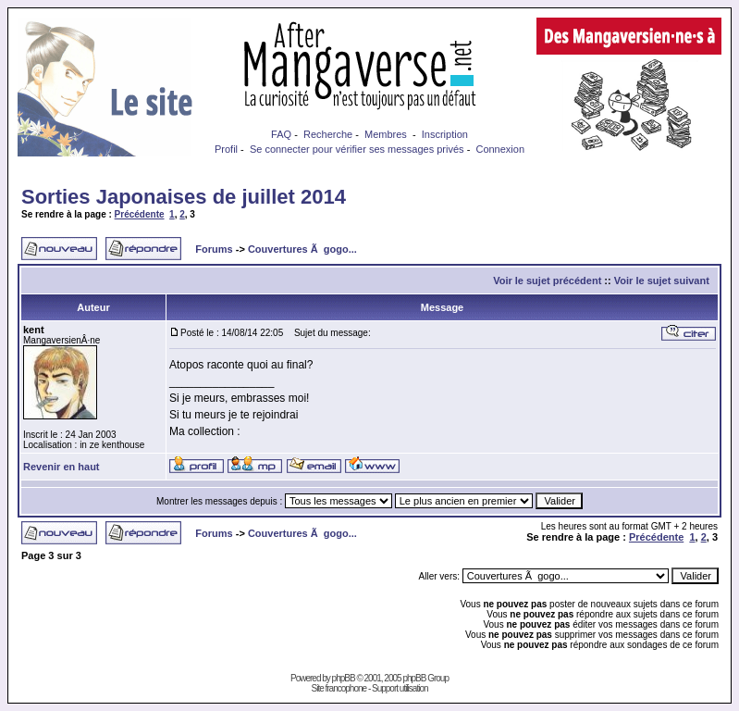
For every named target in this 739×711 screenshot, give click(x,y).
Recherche (327, 134)
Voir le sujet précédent (547, 280)
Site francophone (338, 688)
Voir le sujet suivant (661, 280)
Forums (213, 249)
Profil (226, 149)
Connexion (499, 149)
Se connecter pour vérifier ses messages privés (357, 149)
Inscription (445, 134)
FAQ (281, 134)
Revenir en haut (61, 466)
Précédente (140, 214)
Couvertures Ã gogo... (302, 249)
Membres (385, 134)
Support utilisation (400, 688)
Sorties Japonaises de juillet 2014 (183, 196)
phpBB (343, 678)
